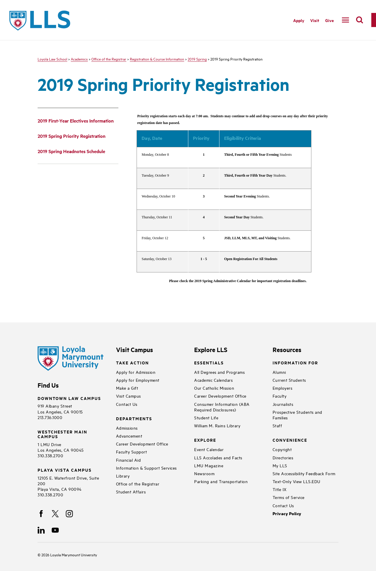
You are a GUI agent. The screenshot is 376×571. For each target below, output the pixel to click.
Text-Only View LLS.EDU (296, 481)
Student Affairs (131, 491)
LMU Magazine (208, 465)
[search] (359, 20)
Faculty (280, 395)
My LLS (280, 465)
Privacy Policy (287, 513)
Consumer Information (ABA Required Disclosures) (222, 406)
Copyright (282, 449)
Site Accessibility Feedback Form (304, 473)
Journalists (283, 404)
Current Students (289, 380)
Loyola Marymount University (69, 554)
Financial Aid (128, 460)
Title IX (280, 489)
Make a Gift (127, 388)
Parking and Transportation (221, 481)
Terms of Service (289, 497)
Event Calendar (209, 449)
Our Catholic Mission (214, 388)
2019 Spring (197, 58)
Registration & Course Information (157, 58)
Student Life (206, 417)
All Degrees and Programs (219, 372)
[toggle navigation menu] (345, 20)
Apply (298, 20)
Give (329, 20)
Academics (79, 58)
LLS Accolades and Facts (218, 457)
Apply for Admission (136, 372)
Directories (283, 457)
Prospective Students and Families (297, 414)
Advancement (129, 435)
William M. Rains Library (217, 425)
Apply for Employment (138, 380)
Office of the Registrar (108, 58)
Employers (283, 388)
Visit (314, 20)
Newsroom (204, 473)
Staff (277, 425)
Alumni (279, 372)
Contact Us (126, 404)
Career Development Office (142, 443)
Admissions (127, 428)
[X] (55, 514)
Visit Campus (128, 395)
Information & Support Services (146, 467)
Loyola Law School (52, 58)
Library (123, 475)
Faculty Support (131, 451)
